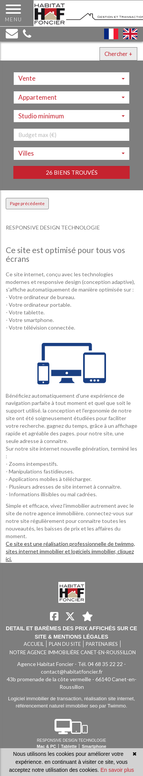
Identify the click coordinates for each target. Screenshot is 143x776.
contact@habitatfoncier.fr (72, 671)
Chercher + (118, 53)
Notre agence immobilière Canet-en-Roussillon (73, 652)
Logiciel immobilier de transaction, (46, 698)
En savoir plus (117, 770)
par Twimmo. (113, 706)
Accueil (34, 644)
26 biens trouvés (72, 172)
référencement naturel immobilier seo (57, 706)
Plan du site (65, 644)
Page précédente (27, 203)
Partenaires (102, 644)
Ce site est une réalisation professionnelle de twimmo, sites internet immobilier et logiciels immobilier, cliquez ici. (70, 551)
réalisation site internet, (109, 698)
